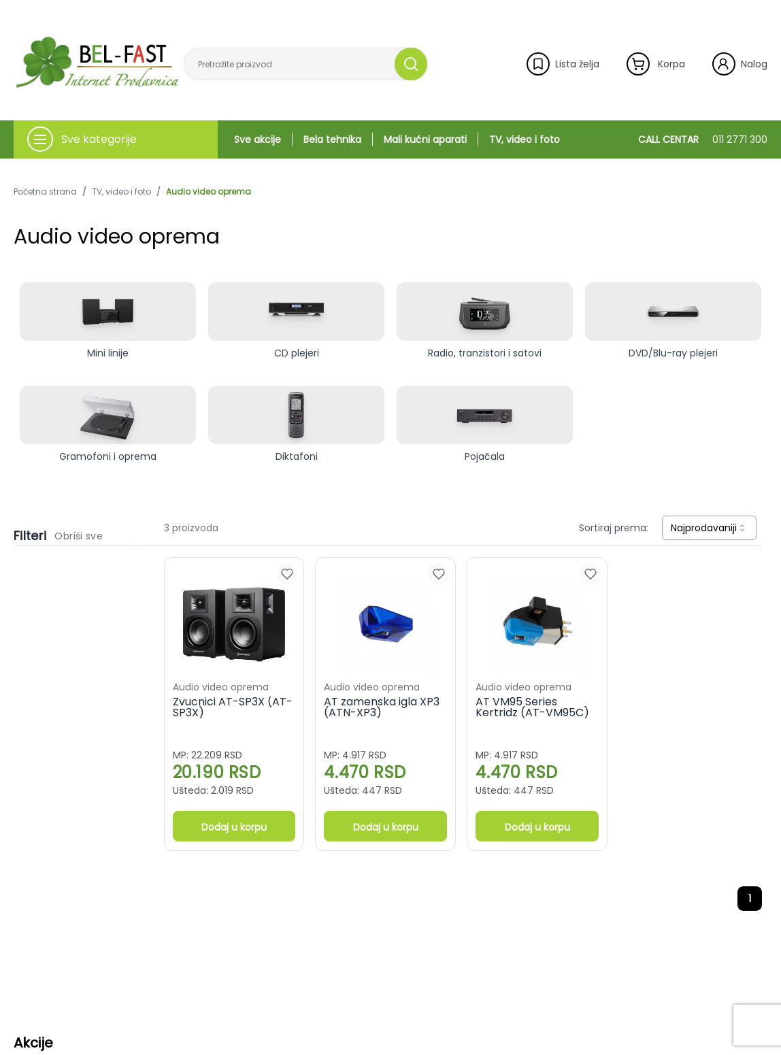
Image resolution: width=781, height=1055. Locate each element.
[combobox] (709, 528)
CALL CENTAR (702, 139)
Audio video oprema (208, 191)
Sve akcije (257, 139)
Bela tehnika (332, 139)
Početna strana (45, 191)
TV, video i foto (524, 139)
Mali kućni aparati (425, 139)
